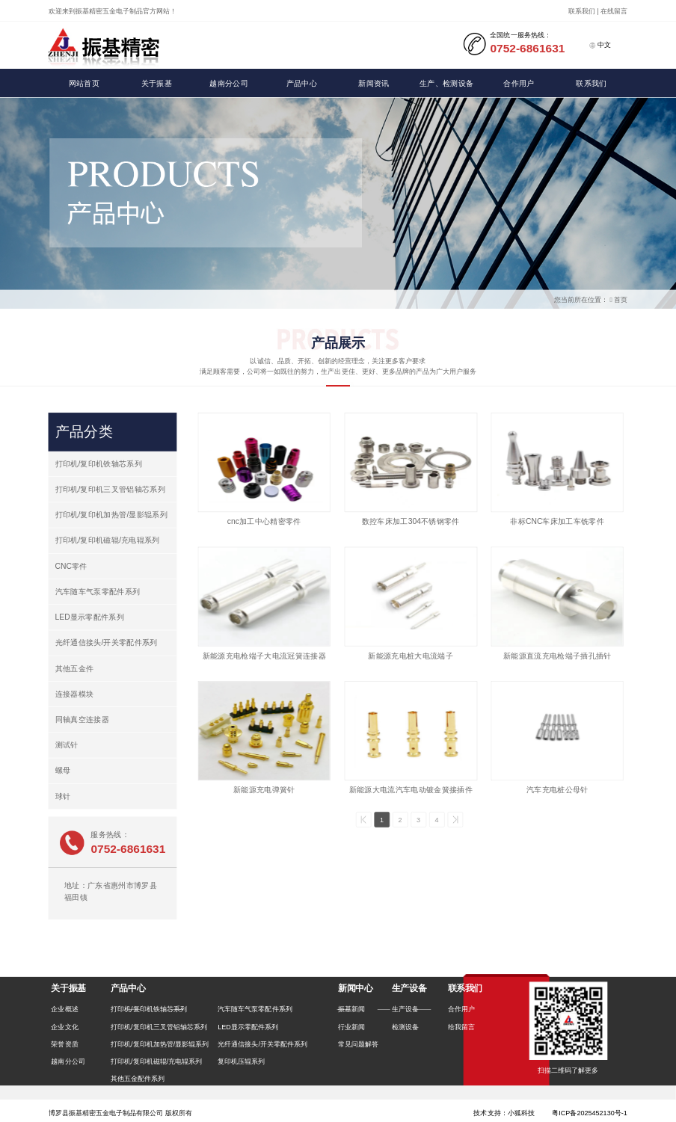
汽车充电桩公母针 (557, 790)
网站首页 (84, 83)
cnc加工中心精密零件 (264, 521)
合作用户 (518, 83)
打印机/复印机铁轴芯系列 (99, 464)
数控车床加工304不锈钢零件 (411, 521)
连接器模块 (74, 694)
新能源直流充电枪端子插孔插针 (557, 656)
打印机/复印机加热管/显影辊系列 (111, 515)
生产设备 (405, 1009)
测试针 (67, 745)
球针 (63, 796)
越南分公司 (228, 83)
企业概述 (64, 1009)
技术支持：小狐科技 (503, 1113)
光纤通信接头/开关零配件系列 (106, 642)
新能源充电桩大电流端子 (410, 656)
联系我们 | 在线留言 (598, 11)
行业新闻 (351, 1026)
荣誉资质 (64, 1044)
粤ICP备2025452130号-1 (589, 1112)
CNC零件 (71, 566)
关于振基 (156, 83)
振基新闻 (351, 1009)
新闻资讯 (373, 83)
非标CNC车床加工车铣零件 (557, 521)
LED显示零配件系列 (89, 617)
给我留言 (461, 1026)
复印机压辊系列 (241, 1061)
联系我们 (591, 83)
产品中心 (301, 83)
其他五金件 (74, 669)
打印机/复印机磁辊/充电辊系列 (107, 540)
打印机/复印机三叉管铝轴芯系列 (110, 489)
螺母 (63, 770)
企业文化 (64, 1026)
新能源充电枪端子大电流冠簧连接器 (264, 656)
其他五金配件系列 (138, 1078)
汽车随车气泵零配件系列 (98, 592)
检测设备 (405, 1026)
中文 (600, 45)
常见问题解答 (358, 1044)
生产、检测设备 (446, 83)
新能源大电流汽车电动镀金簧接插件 (411, 790)
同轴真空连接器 (82, 719)
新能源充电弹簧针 (264, 790)
